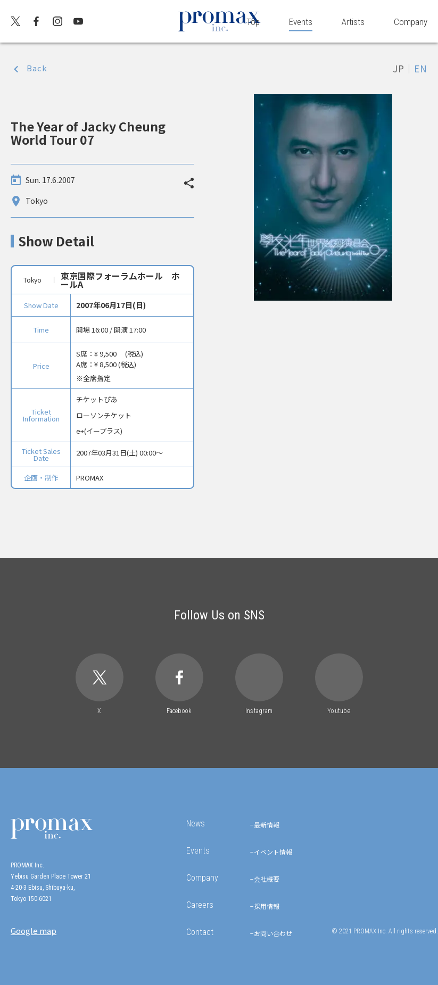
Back (37, 67)
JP (398, 68)
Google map (33, 930)
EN (420, 68)
